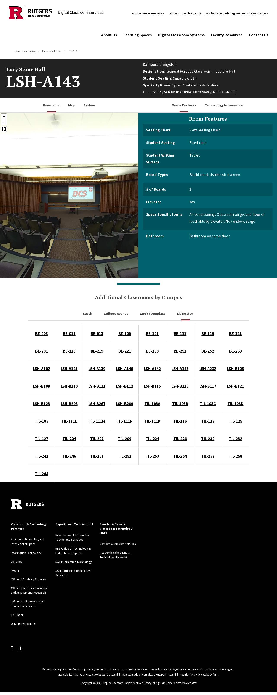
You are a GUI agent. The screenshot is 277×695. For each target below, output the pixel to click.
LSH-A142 (152, 368)
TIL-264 (41, 473)
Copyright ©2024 (90, 680)
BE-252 (207, 351)
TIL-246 (69, 456)
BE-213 (69, 351)
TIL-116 (180, 421)
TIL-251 (97, 456)
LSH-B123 (41, 403)
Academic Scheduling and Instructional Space (237, 13)
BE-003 (41, 333)
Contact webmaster (185, 680)
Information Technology (26, 552)
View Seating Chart (204, 130)
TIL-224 (152, 438)
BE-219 (97, 351)
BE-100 (124, 333)
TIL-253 (152, 456)
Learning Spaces (137, 34)
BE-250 (152, 351)
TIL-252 (124, 456)
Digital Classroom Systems (181, 34)
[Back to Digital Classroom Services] (30, 13)
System (89, 105)
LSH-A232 (207, 368)
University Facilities (23, 621)
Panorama (51, 105)
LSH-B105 (235, 368)
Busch (88, 313)
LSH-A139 (97, 368)
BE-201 (41, 351)
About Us (109, 34)
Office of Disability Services (29, 578)
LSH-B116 (180, 386)
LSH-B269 (124, 403)
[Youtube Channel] (16, 645)
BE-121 (235, 333)
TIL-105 (41, 421)
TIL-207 (97, 438)
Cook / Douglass (153, 313)
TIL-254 (180, 456)
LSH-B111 (97, 386)
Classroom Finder (51, 51)
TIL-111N (125, 421)
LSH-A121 (69, 368)
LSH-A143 (180, 368)
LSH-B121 (235, 386)
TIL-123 (207, 421)
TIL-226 (180, 438)
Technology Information (224, 105)
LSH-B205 (69, 403)
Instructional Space (24, 51)
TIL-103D (235, 403)
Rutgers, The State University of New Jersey (126, 680)
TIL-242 (41, 456)
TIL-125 (235, 421)
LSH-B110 (69, 386)
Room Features (184, 105)
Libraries (16, 561)
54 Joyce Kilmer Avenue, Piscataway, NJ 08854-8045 (190, 91)
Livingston (185, 313)
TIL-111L (69, 421)
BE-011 (69, 333)
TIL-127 (41, 438)
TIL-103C (208, 403)
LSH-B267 (97, 403)
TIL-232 (235, 438)
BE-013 (97, 333)
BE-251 (180, 351)
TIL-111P (152, 421)
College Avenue (116, 313)
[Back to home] (27, 504)
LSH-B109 (41, 386)
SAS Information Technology (73, 561)
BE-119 (207, 333)
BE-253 (235, 351)
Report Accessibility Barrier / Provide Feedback (185, 672)
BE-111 (180, 333)
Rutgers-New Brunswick (148, 13)
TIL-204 (69, 438)
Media (15, 570)
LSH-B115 (152, 386)
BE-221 (124, 351)
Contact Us (258, 34)
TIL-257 (207, 456)
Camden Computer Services (118, 544)
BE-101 (152, 333)
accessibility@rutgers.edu (123, 672)
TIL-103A (152, 403)
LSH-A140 (124, 368)
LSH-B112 (124, 386)
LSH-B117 (207, 386)
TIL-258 (235, 456)
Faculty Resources (226, 34)
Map (71, 105)
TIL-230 (207, 438)
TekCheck (17, 613)
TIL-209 (124, 438)
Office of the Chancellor (185, 13)
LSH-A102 (41, 368)
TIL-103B (180, 403)
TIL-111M (97, 421)
